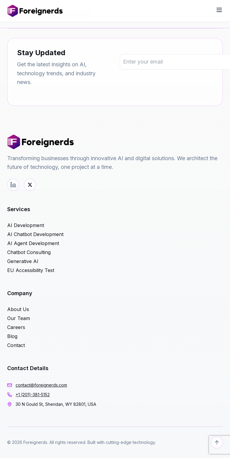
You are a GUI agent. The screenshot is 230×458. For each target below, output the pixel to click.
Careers (16, 327)
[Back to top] (217, 442)
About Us (18, 309)
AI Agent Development (33, 243)
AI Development (25, 225)
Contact (16, 345)
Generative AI (22, 261)
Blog (12, 336)
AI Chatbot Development (35, 234)
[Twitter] (30, 185)
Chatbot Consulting (29, 252)
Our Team (18, 318)
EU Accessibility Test (30, 270)
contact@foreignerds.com (41, 385)
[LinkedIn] (13, 185)
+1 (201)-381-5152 (33, 394)
